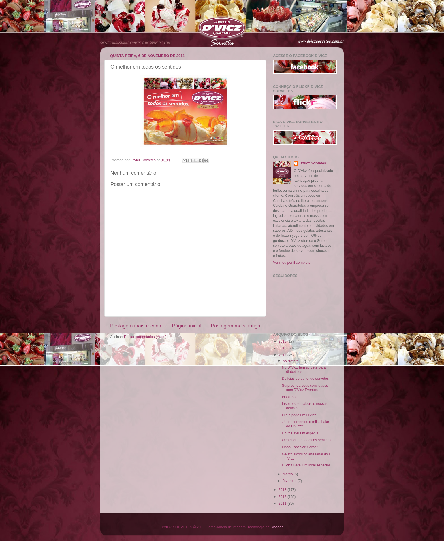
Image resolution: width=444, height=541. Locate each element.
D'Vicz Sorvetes (312, 163)
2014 (282, 355)
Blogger (276, 527)
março (288, 474)
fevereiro (290, 481)
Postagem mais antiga (235, 326)
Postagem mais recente (136, 326)
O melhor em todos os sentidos (306, 440)
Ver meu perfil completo (291, 263)
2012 (282, 497)
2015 (282, 348)
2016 (282, 341)
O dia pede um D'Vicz (299, 415)
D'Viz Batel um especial (300, 433)
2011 (282, 504)
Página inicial (186, 326)
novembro (291, 361)
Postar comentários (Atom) (145, 337)
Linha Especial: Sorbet (299, 447)
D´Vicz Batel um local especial (306, 465)
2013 (282, 490)
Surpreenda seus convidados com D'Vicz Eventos (305, 388)
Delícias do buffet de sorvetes (305, 379)
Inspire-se (289, 397)
